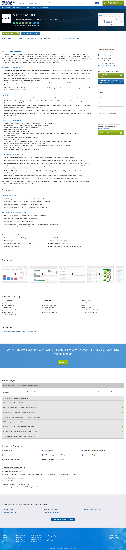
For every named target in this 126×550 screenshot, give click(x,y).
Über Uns (4, 535)
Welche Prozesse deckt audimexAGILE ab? (16, 398)
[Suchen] (97, 3)
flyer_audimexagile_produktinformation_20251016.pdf (20, 331)
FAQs (57, 38)
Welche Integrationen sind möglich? (13, 422)
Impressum (4, 541)
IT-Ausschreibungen (36, 535)
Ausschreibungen (34, 3)
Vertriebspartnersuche (36, 537)
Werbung (18, 537)
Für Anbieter (49, 3)
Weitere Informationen (72, 38)
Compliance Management (51, 509)
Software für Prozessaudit (33, 7)
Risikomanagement (10, 512)
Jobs (3, 539)
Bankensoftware (9, 509)
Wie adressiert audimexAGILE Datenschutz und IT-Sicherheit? (21, 431)
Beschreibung (8, 38)
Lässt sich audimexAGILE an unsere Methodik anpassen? (20, 407)
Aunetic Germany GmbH (108, 55)
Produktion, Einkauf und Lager (17, 7)
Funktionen (32, 38)
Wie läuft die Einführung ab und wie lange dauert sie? (18, 426)
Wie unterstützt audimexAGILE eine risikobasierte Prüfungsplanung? (23, 403)
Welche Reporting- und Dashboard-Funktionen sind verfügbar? (21, 417)
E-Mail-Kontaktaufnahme (108, 65)
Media (20, 38)
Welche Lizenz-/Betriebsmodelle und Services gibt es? (19, 436)
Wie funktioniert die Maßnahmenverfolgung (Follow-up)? (19, 412)
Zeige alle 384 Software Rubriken (63, 519)
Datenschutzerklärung (103, 128)
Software (21, 3)
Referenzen (4, 537)
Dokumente (46, 38)
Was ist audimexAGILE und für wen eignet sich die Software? (21, 385)
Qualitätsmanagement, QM (92, 509)
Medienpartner (19, 539)
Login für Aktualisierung (21, 541)
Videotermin (63, 362)
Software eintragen (20, 535)
